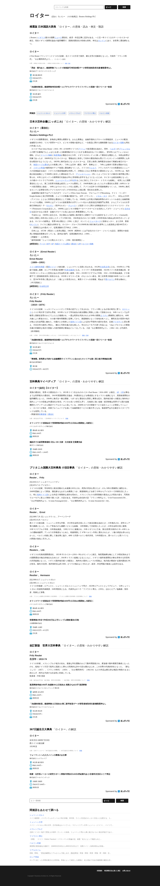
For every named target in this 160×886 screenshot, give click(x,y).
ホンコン (34, 224)
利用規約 (99, 870)
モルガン (50, 206)
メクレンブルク (75, 113)
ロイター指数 (118, 143)
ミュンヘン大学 (60, 113)
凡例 (69, 63)
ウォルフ (92, 168)
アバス (42, 244)
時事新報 (42, 414)
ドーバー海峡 (46, 155)
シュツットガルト (43, 113)
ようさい (104, 315)
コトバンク (40, 7)
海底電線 (57, 155)
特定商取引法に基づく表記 (112, 870)
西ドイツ (52, 267)
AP (52, 244)
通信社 (74, 244)
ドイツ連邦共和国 (37, 267)
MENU (32, 2)
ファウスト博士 (90, 113)
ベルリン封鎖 (104, 113)
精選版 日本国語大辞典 (43, 26)
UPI (79, 244)
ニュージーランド (62, 180)
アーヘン (82, 149)
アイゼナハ (117, 322)
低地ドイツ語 (75, 322)
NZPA (74, 180)
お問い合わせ (126, 870)
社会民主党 (104, 267)
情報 (66, 63)
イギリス (41, 38)
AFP (48, 244)
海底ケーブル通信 (40, 165)
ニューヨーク (95, 221)
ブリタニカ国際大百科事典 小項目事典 (52, 467)
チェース (72, 206)
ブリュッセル (124, 149)
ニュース (58, 38)
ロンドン (102, 41)
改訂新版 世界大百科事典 (45, 645)
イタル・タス (101, 196)
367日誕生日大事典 (41, 729)
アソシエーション (83, 174)
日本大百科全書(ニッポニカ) (46, 121)
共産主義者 (69, 270)
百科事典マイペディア (43, 381)
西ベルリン (110, 279)
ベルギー (113, 149)
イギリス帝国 (38, 168)
